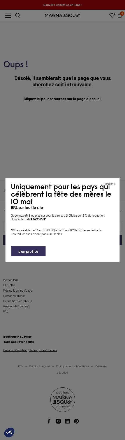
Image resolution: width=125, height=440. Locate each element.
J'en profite (28, 251)
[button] (9, 432)
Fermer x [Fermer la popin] (109, 183)
